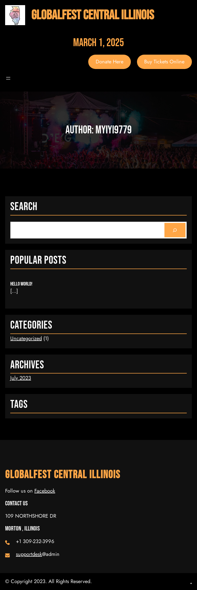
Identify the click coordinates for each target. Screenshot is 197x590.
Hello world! (21, 284)
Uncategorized (26, 338)
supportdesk (29, 554)
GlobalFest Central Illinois (92, 15)
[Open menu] (8, 78)
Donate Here (109, 61)
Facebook (44, 491)
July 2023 (20, 378)
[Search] (174, 230)
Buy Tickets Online (164, 61)
